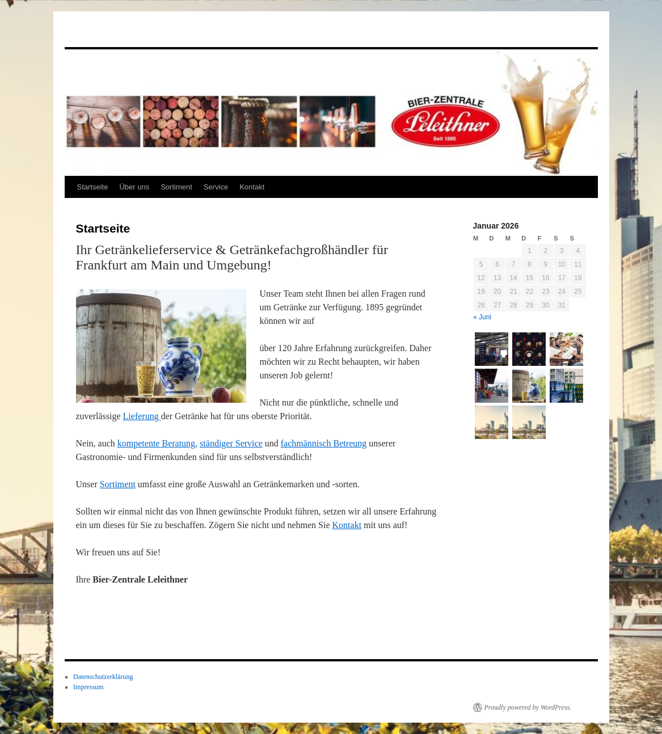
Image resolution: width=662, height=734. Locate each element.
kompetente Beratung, (157, 443)
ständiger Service (231, 443)
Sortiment (176, 187)
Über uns (134, 187)
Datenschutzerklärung (103, 677)
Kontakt (251, 187)
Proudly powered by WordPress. (528, 707)
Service (216, 187)
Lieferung (142, 416)
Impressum (88, 687)
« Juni (482, 317)
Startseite (92, 187)
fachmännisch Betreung (324, 443)
